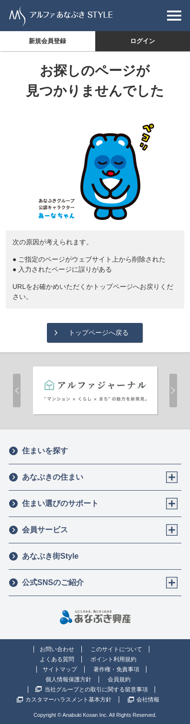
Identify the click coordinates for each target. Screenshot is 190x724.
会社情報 (147, 699)
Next (173, 390)
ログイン (142, 41)
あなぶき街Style (43, 556)
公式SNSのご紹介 (46, 582)
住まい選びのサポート (54, 503)
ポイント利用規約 (113, 659)
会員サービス (38, 530)
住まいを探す (38, 451)
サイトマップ (60, 669)
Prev (17, 390)
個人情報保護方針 (68, 679)
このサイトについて (116, 649)
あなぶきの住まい (46, 477)
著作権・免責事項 (116, 669)
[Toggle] (172, 477)
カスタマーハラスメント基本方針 (68, 699)
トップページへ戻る (98, 332)
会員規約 (119, 679)
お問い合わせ (57, 649)
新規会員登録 (47, 41)
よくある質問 (57, 659)
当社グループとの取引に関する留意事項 (96, 689)
